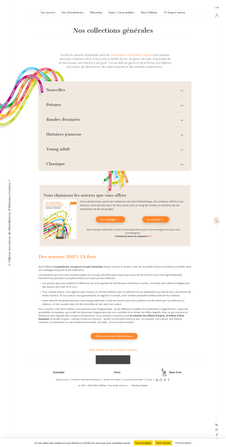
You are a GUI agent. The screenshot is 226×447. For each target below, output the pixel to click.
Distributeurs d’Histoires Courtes (131, 108)
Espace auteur (174, 13)
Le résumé (155, 272)
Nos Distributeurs (73, 13)
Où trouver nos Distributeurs (114, 389)
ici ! (150, 289)
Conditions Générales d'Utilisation (86, 433)
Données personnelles (133, 433)
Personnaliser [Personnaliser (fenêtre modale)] (183, 443)
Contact (149, 433)
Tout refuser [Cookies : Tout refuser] (163, 443)
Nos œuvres (48, 13)
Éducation (96, 13)
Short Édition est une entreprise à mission (113, 403)
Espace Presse (62, 433)
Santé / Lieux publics (121, 13)
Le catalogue (110, 272)
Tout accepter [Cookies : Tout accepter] (143, 443)
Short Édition (149, 13)
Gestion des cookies (112, 433)
